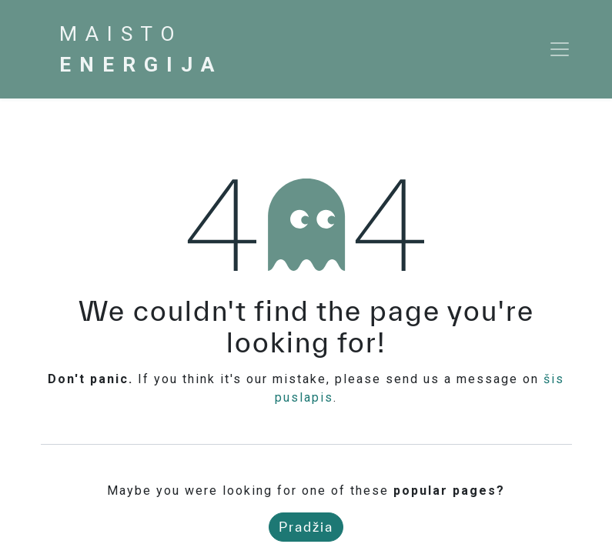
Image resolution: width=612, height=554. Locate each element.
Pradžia (306, 526)
